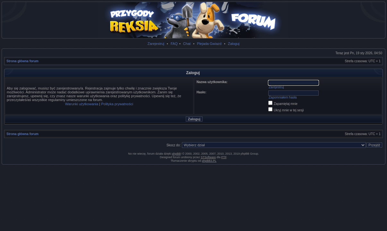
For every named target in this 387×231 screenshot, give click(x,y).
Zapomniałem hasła (283, 97)
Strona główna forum (22, 61)
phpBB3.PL (209, 160)
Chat (187, 44)
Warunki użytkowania (82, 104)
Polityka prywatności (117, 104)
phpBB (176, 153)
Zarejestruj (156, 44)
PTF (224, 157)
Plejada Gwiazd (209, 44)
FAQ (174, 44)
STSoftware (208, 157)
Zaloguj (233, 44)
